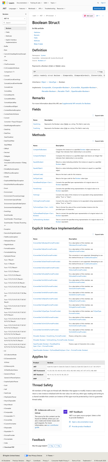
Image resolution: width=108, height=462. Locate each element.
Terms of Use (76, 461)
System (43, 55)
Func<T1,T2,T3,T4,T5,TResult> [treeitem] (13, 279)
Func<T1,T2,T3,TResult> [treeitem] (12, 271)
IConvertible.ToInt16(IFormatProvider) (45, 280)
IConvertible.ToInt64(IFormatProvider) (45, 292)
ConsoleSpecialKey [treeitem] (10, 102)
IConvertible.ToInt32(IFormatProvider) (45, 286)
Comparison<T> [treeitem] (9, 72)
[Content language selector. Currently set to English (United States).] (11, 455)
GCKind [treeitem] (6, 362)
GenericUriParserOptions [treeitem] (12, 378)
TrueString (36, 128)
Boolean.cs (41, 60)
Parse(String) (37, 189)
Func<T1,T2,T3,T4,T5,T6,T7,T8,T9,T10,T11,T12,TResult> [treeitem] (15, 320)
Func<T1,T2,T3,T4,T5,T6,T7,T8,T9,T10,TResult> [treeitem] (15, 307)
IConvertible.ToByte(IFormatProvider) (45, 249)
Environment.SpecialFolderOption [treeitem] (15, 204)
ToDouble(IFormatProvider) (77, 276)
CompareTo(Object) (39, 156)
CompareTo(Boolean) (40, 150)
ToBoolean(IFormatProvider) (78, 245)
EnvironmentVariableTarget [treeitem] (12, 207)
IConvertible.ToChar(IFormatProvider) (45, 255)
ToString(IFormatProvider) (41, 201)
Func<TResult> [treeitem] (9, 260)
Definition (37, 32)
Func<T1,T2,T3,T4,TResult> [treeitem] (12, 275)
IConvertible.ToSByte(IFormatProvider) (45, 299)
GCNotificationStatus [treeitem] (11, 370)
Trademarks (86, 461)
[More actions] (103, 15)
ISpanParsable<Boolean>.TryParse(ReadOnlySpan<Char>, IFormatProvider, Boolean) (60, 350)
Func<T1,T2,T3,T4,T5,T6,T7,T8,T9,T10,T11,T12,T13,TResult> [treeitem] (15, 326)
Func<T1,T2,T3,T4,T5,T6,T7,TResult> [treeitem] (15, 288)
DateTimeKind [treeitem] (8, 137)
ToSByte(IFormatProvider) (77, 301)
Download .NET (99, 8)
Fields (36, 38)
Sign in (103, 3)
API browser (50, 16)
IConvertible (75, 87)
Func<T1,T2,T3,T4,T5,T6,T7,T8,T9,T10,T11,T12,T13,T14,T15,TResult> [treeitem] (15, 339)
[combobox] (14, 18)
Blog (27, 461)
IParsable (45, 91)
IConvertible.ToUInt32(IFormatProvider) (46, 324)
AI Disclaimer (6, 461)
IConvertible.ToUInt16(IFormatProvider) (45, 317)
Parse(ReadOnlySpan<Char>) (42, 182)
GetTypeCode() (38, 178)
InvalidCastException (90, 257)
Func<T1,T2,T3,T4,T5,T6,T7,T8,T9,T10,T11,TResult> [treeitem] (15, 313)
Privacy (45, 461)
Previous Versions (18, 461)
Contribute (36, 461)
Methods (37, 41)
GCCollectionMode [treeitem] (10, 355)
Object (43, 82)
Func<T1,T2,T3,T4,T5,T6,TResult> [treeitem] (14, 283)
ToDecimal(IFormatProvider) (78, 270)
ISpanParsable (76, 91)
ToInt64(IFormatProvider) (77, 295)
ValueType (52, 82)
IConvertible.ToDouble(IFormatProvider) (46, 274)
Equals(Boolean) (38, 162)
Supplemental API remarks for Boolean (76, 103)
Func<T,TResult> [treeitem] (9, 264)
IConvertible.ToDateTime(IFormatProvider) (46, 261)
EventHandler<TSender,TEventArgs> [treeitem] (15, 224)
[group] (68, 75)
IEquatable (85, 87)
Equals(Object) (38, 168)
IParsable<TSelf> (64, 91)
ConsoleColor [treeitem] (8, 87)
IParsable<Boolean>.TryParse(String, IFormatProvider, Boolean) (53, 340)
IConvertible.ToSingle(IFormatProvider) (45, 305)
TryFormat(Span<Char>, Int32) (43, 207)
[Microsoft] (4, 2)
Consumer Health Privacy (60, 461)
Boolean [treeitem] (8, 28)
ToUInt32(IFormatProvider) (77, 326)
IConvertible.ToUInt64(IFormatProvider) (46, 330)
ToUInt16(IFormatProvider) (77, 320)
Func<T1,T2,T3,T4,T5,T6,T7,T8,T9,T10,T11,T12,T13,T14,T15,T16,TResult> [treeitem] (15, 345)
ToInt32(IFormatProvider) (77, 288)
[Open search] (98, 3)
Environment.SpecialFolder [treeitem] (12, 200)
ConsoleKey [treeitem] (8, 91)
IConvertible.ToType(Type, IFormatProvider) (47, 311)
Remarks (36, 35)
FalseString (36, 124)
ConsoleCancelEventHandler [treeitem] (13, 83)
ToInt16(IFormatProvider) (77, 282)
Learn (34, 16)
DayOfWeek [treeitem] (8, 145)
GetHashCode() (38, 174)
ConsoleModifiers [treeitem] (9, 99)
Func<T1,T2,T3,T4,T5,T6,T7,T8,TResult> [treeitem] (15, 294)
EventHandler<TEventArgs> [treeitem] (13, 219)
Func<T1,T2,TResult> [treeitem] (11, 267)
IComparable (46, 87)
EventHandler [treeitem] (8, 215)
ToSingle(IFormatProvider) (77, 307)
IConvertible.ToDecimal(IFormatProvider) (46, 268)
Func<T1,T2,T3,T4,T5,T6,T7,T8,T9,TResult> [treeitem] (15, 301)
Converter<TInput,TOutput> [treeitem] (13, 122)
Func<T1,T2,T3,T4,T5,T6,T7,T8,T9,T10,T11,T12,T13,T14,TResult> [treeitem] (15, 333)
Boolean (66, 87)
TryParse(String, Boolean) (41, 220)
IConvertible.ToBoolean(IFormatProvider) (46, 243)
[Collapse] (26, 14)
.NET (41, 16)
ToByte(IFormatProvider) (76, 251)
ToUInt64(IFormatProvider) (77, 332)
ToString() (36, 195)
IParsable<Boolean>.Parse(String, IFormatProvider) (49, 336)
